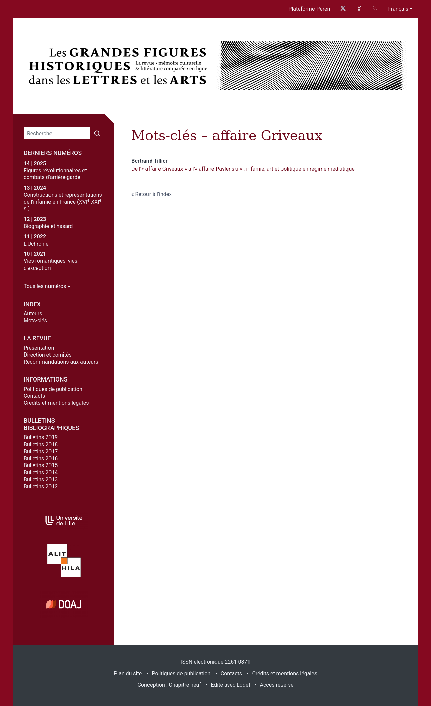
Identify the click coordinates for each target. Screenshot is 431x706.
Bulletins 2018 (41, 444)
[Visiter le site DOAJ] (64, 604)
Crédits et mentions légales (56, 403)
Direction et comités (48, 354)
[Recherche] (57, 133)
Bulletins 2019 (41, 437)
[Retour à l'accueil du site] (120, 65)
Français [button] (398, 9)
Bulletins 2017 (41, 451)
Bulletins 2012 (41, 486)
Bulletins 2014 (41, 472)
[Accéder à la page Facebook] (359, 9)
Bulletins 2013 (41, 479)
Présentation (39, 348)
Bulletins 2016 (41, 458)
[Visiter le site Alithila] (64, 560)
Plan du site (128, 673)
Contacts (34, 396)
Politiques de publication (53, 389)
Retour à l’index (153, 194)
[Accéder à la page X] (343, 9)
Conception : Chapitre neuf (169, 685)
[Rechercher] (97, 133)
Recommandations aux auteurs (61, 362)
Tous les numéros (45, 286)
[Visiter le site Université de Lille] (64, 521)
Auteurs (33, 313)
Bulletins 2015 (41, 465)
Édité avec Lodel (230, 685)
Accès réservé (277, 685)
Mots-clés (35, 320)
